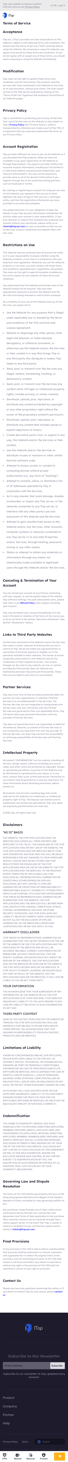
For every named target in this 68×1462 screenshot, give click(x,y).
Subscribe (57, 1365)
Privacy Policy (16, 124)
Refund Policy (27, 602)
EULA (25, 1441)
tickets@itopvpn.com (14, 226)
